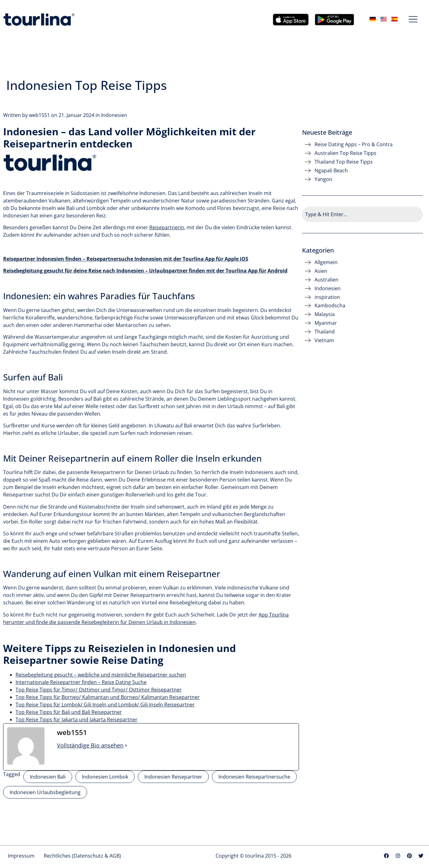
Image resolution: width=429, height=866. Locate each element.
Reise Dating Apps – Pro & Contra (354, 144)
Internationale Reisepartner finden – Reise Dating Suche (81, 682)
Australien (326, 280)
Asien (321, 271)
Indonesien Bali (48, 776)
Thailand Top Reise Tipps (344, 162)
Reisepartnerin (166, 227)
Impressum (21, 855)
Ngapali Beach (331, 170)
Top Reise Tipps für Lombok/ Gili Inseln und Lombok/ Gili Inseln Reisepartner (105, 704)
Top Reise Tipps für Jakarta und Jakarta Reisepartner (77, 719)
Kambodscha (330, 305)
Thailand (325, 331)
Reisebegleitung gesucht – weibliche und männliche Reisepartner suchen (101, 674)
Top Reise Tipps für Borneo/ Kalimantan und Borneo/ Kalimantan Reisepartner (108, 697)
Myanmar (326, 323)
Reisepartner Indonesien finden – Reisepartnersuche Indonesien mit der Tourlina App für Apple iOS (125, 258)
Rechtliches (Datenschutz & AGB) (82, 855)
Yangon (323, 179)
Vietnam (324, 340)
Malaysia (325, 314)
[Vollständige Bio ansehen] (126, 745)
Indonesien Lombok (105, 776)
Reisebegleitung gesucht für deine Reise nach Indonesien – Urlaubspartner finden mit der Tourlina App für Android (145, 270)
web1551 (39, 115)
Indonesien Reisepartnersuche (254, 776)
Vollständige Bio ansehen (90, 745)
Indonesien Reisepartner (173, 776)
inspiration (327, 297)
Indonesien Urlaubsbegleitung (45, 792)
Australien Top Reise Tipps (345, 153)
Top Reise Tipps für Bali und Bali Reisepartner (69, 712)
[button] (413, 19)
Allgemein (326, 262)
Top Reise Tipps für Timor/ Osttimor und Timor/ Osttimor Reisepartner (99, 689)
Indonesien (114, 115)
